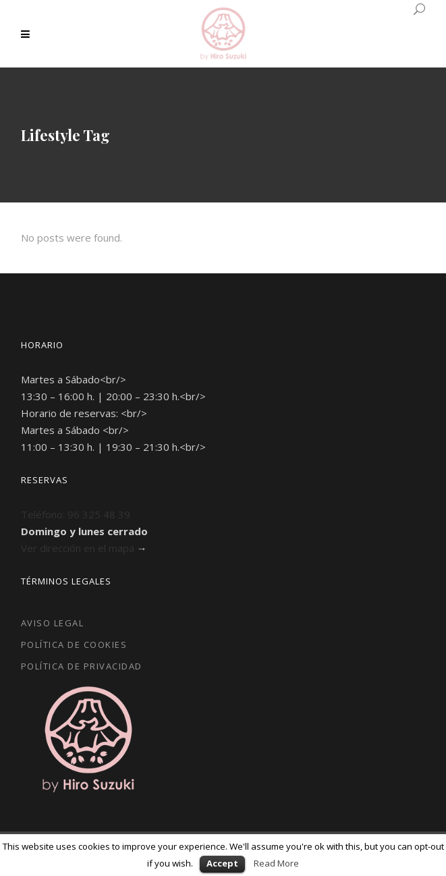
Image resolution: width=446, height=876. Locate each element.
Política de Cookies (74, 644)
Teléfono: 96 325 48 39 (75, 514)
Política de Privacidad (81, 666)
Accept (222, 863)
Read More (276, 863)
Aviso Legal (52, 623)
